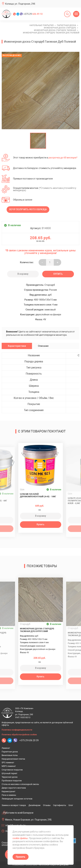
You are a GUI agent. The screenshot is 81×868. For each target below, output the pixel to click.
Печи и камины (9, 795)
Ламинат (6, 748)
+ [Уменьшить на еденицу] (57, 262)
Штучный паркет (9, 773)
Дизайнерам (34, 805)
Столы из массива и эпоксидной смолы (20, 784)
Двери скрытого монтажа (14, 788)
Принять (20, 856)
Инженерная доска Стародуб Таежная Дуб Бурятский (37, 629)
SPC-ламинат (8, 762)
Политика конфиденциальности (17, 730)
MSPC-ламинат (9, 766)
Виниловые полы (10, 755)
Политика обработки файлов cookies (19, 734)
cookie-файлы (20, 838)
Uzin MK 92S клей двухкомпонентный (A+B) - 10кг (38, 495)
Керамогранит (8, 791)
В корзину (22, 274)
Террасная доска (9, 777)
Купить (58, 274)
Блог (71, 805)
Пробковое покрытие (12, 781)
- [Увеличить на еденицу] (42, 262)
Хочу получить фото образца (28, 209)
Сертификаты (59, 805)
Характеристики (17, 346)
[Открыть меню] (76, 14)
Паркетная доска (10, 752)
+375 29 (33, 14)
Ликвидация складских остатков (17, 799)
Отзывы (46, 805)
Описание (43, 346)
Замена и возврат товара (14, 805)
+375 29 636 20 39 (29, 740)
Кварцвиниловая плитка (13, 759)
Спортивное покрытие (12, 770)
